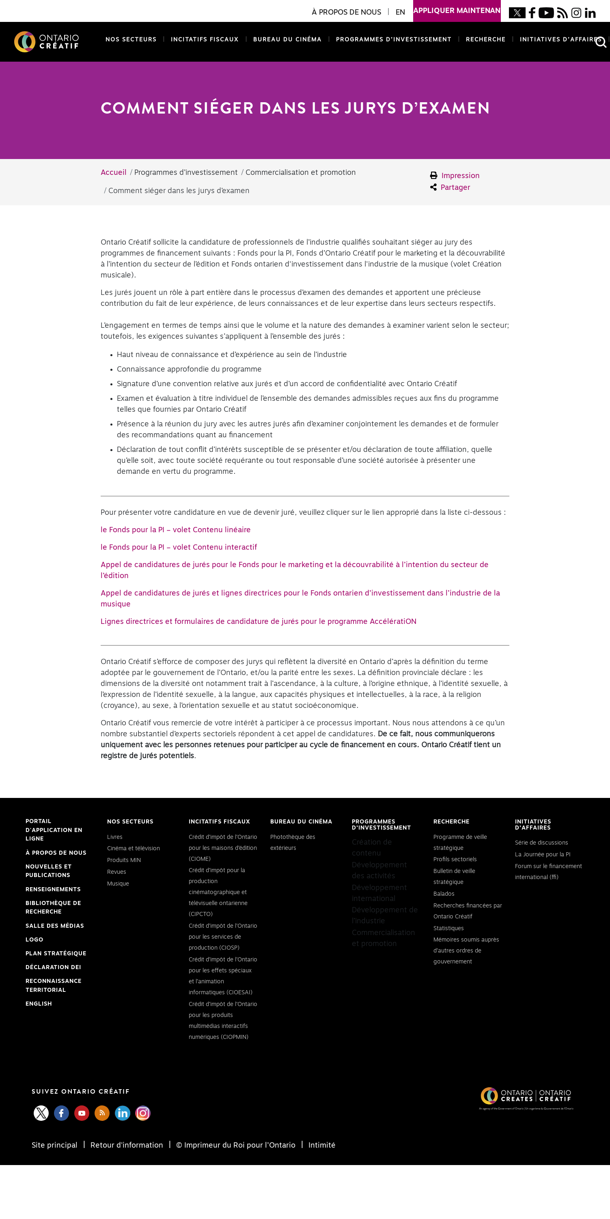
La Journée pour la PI (543, 855)
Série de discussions (541, 843)
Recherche (486, 40)
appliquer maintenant (457, 7)
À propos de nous (56, 853)
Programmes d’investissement (394, 40)
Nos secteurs (131, 40)
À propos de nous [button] (346, 12)
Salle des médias (55, 926)
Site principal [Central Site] (56, 1145)
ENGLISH (39, 1004)
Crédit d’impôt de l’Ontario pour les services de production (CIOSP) (223, 937)
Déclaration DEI (53, 967)
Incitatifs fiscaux (205, 40)
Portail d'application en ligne (54, 831)
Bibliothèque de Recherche (53, 909)
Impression (455, 176)
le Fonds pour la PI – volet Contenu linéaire (176, 530)
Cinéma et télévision (133, 848)
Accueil (114, 172)
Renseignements (53, 889)
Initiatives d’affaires (561, 40)
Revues (116, 872)
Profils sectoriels (455, 859)
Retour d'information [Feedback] (126, 1145)
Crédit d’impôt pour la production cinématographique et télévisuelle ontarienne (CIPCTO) (218, 892)
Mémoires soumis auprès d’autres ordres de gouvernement (466, 951)
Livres (115, 837)
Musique (118, 884)
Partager (450, 187)
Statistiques (448, 928)
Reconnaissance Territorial (54, 986)
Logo (34, 940)
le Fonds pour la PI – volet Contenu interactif (179, 547)
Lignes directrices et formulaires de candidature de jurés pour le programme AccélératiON (258, 622)
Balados (444, 894)
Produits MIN (124, 860)
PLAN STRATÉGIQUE (56, 954)
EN (400, 12)
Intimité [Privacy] (321, 1145)
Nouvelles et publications (49, 871)
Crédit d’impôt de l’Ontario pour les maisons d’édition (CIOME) (223, 848)
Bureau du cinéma (286, 39)
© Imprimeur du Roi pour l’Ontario (235, 1145)
